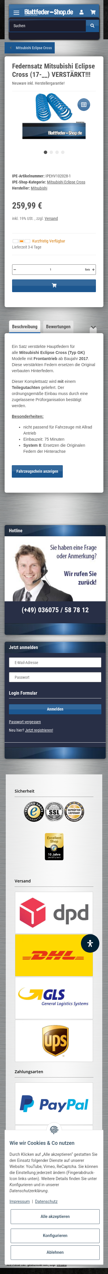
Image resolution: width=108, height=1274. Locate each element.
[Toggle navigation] (16, 10)
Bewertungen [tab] (58, 326)
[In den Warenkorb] (54, 285)
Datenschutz (46, 1201)
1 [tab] (45, 152)
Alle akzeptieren (55, 1216)
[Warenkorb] (93, 12)
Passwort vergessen (25, 721)
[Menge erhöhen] (93, 270)
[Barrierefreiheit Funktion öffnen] (90, 943)
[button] (81, 12)
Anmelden (55, 709)
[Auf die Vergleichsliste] (83, 104)
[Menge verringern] (14, 270)
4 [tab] (63, 152)
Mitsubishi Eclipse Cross (66, 182)
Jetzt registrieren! (39, 730)
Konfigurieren (55, 1235)
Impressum (20, 1201)
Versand (51, 218)
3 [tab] (57, 152)
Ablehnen (55, 1252)
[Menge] (50, 270)
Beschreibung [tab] (24, 326)
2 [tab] (51, 152)
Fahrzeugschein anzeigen (37, 471)
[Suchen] (47, 26)
